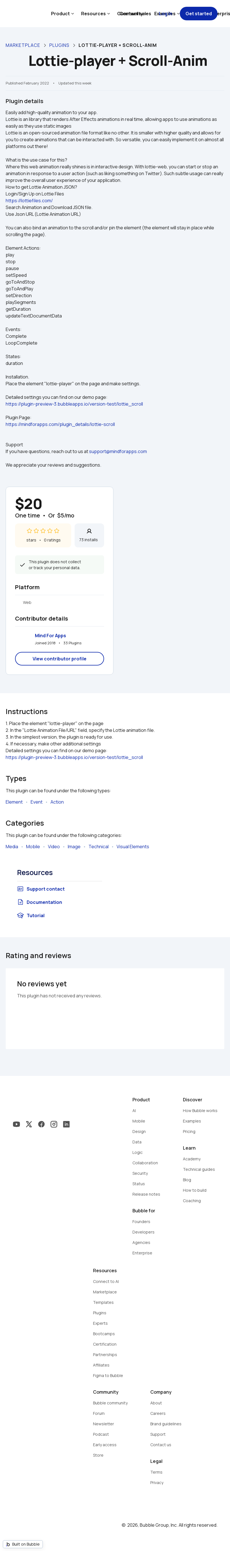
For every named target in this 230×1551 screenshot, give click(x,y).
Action (57, 802)
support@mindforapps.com (118, 451)
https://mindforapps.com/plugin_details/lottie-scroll (60, 424)
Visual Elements (133, 846)
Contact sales (135, 13)
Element (14, 802)
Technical (98, 846)
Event (37, 802)
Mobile (33, 846)
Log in (165, 13)
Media (12, 846)
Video (54, 846)
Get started (198, 13)
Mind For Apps (50, 635)
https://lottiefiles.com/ (29, 200)
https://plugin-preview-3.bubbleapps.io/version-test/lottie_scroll (74, 404)
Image (74, 846)
